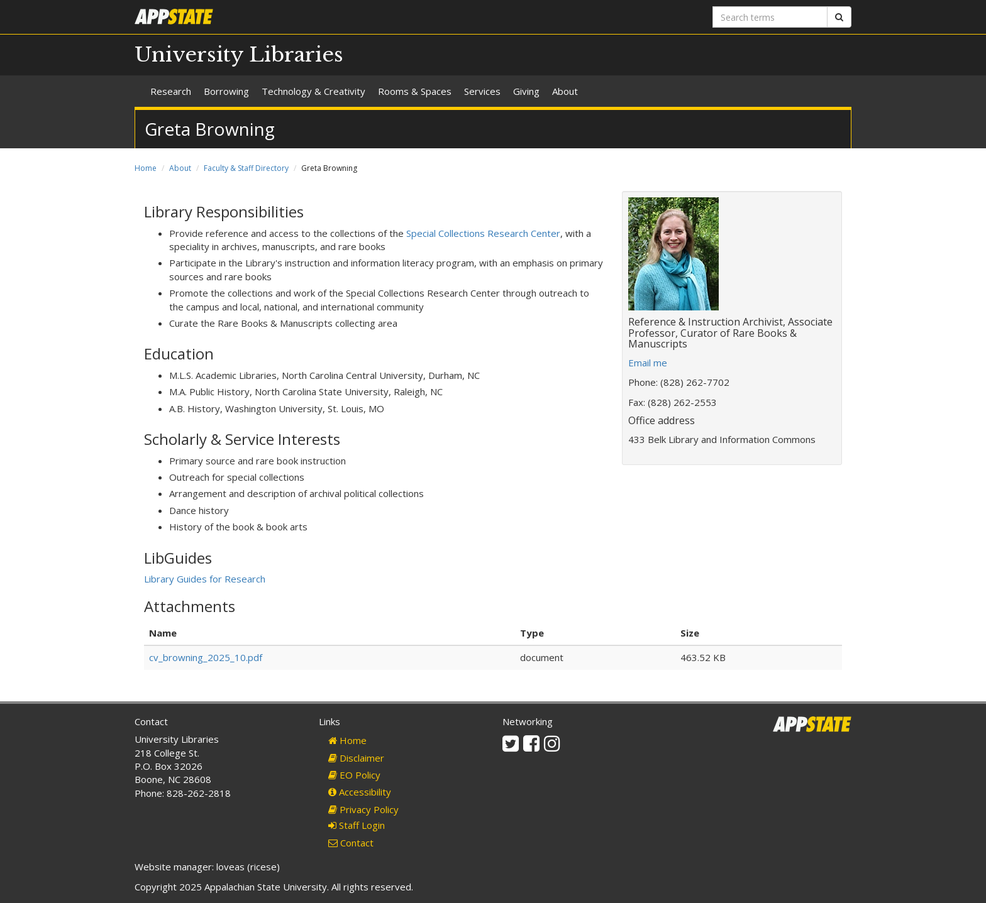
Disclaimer (356, 758)
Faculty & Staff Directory (246, 168)
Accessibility (359, 791)
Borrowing (226, 91)
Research (170, 91)
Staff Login (356, 825)
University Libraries (239, 54)
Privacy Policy (363, 809)
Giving (526, 91)
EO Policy (354, 775)
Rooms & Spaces (414, 91)
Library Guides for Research (204, 578)
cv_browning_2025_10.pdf (205, 657)
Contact (351, 842)
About (565, 91)
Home (146, 168)
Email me (647, 362)
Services (482, 91)
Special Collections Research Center (483, 233)
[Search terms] (770, 17)
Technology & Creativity (313, 91)
